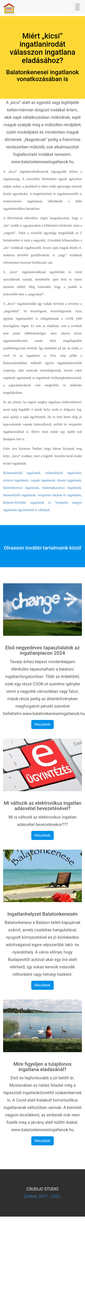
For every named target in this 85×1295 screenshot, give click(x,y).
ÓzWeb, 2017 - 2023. (42, 1196)
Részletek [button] (42, 724)
